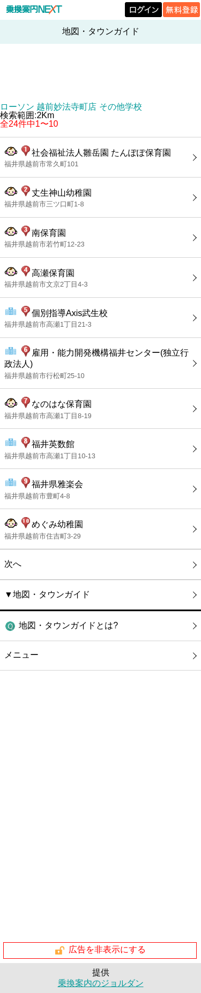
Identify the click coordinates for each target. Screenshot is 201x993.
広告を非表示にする (100, 950)
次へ (12, 563)
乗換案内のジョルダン (101, 983)
